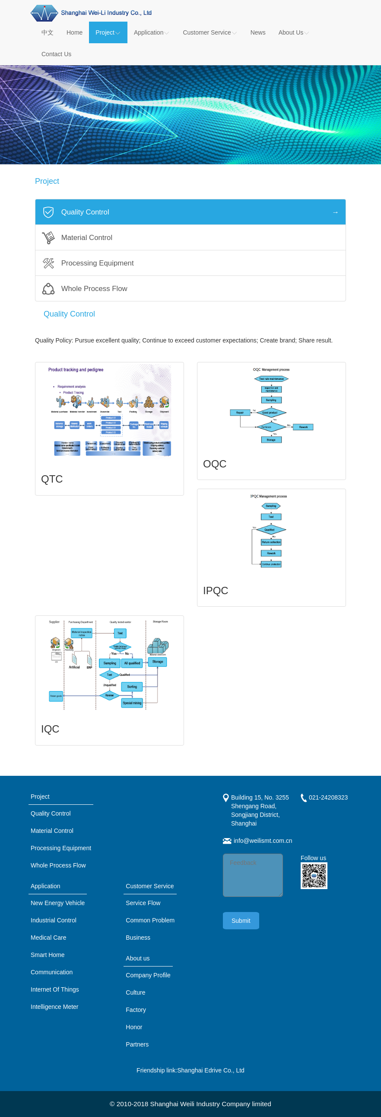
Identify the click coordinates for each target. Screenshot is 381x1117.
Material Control (52, 830)
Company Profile (148, 975)
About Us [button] (294, 32)
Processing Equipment (61, 848)
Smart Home (48, 954)
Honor (134, 1027)
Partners (137, 1044)
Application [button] (152, 32)
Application (45, 886)
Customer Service (150, 886)
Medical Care (48, 937)
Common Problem (150, 920)
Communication (52, 972)
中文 (47, 32)
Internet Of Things (55, 989)
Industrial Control (53, 920)
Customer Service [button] (210, 32)
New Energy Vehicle (58, 902)
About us (137, 958)
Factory (136, 1009)
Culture (135, 992)
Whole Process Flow (58, 865)
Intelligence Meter (55, 1006)
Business (138, 937)
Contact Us (56, 54)
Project (108, 32)
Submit (241, 920)
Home (75, 32)
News (258, 32)
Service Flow (143, 902)
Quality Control (51, 813)
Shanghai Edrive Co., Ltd (210, 1070)
